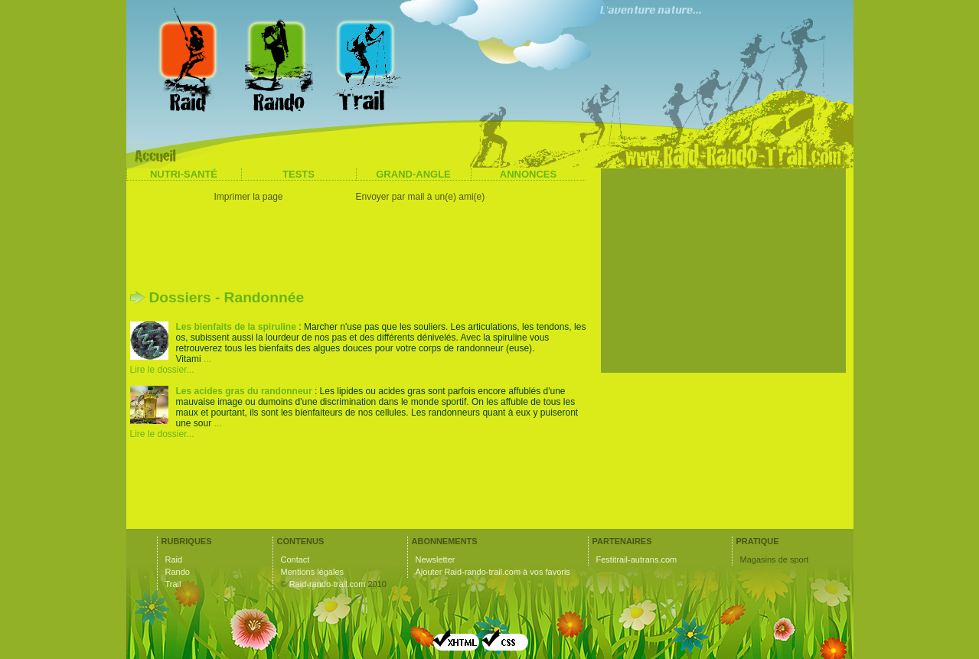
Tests (298, 174)
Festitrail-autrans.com (636, 559)
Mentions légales (312, 571)
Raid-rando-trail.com (327, 584)
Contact (295, 559)
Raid (174, 559)
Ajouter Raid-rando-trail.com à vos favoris (493, 571)
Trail (173, 584)
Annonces (528, 174)
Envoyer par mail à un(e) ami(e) (420, 196)
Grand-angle (413, 174)
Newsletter (435, 559)
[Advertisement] (360, 249)
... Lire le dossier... (170, 364)
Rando (177, 571)
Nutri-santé (183, 174)
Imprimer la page (248, 196)
